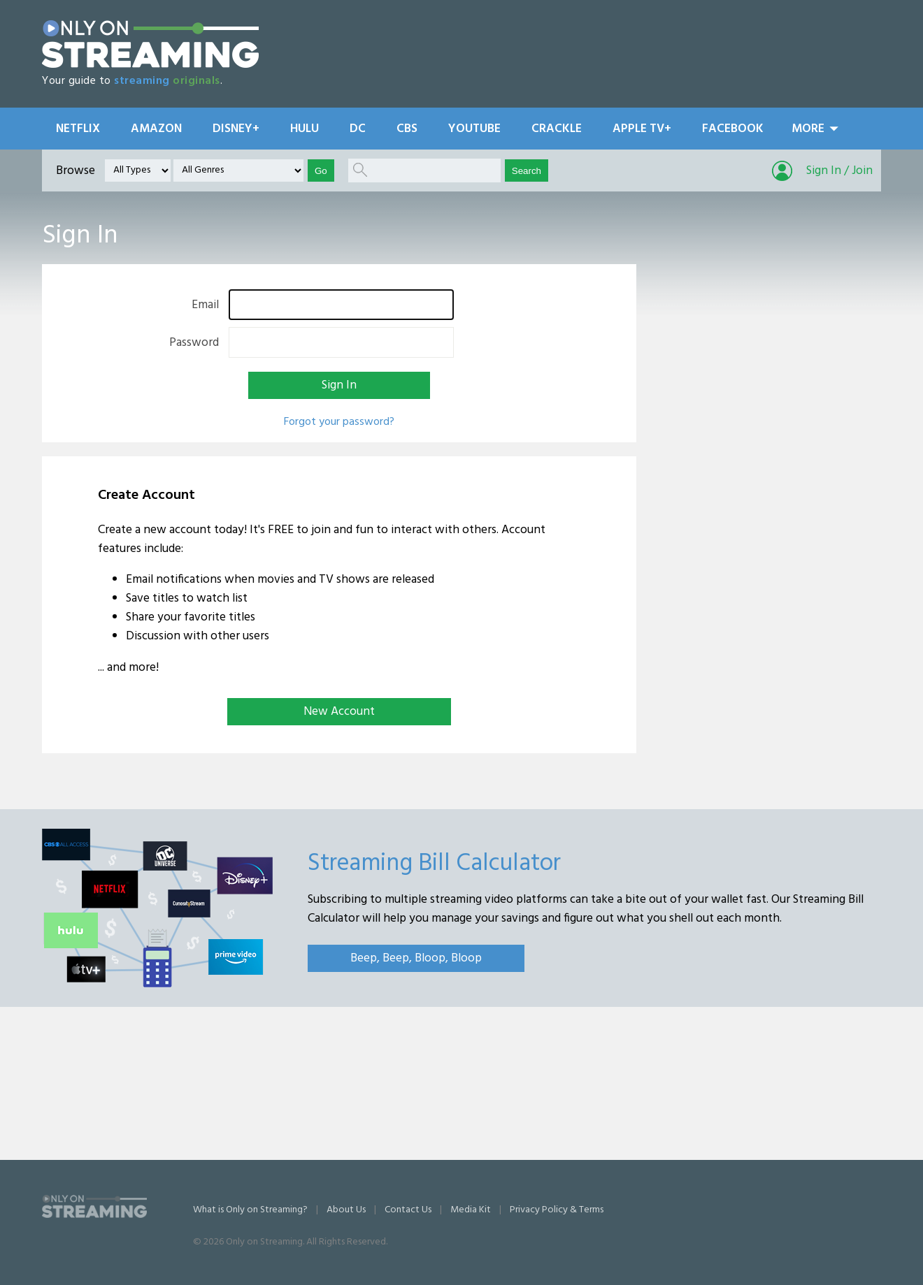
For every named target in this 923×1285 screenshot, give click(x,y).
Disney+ (236, 128)
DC (358, 128)
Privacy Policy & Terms (556, 1210)
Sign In (339, 385)
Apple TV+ (642, 128)
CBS (406, 128)
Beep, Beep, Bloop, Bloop (416, 958)
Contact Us (408, 1210)
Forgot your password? (339, 422)
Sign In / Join (839, 170)
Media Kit (470, 1210)
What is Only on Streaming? (250, 1210)
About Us (346, 1210)
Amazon (156, 128)
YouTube (474, 128)
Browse (75, 170)
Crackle (556, 128)
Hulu (304, 128)
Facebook (733, 128)
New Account (339, 711)
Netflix (78, 128)
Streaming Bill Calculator (434, 863)
